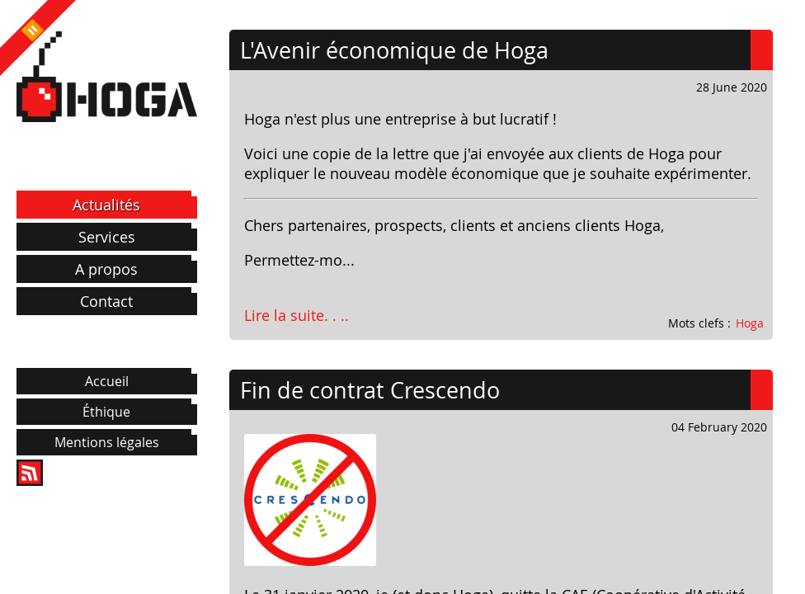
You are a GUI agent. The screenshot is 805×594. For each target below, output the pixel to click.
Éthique (106, 412)
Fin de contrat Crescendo (370, 390)
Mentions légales (106, 442)
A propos (106, 269)
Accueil (107, 381)
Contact (106, 301)
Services (106, 237)
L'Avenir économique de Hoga (394, 50)
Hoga (750, 323)
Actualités (106, 204)
